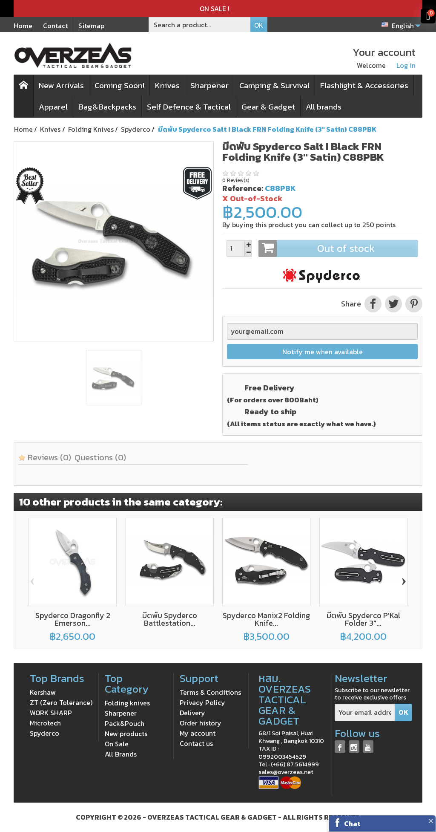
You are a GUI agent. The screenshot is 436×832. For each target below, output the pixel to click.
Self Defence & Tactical (189, 107)
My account (197, 733)
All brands (323, 107)
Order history (200, 723)
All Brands (121, 754)
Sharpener (209, 85)
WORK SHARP (51, 713)
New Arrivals (61, 85)
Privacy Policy (202, 702)
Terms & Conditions (210, 692)
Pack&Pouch (124, 723)
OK (258, 25)
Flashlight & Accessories (364, 85)
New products (126, 733)
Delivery (192, 713)
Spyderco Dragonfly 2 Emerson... (72, 619)
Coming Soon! (119, 85)
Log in (406, 65)
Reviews (44, 457)
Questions (100, 457)
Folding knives (127, 703)
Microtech (45, 723)
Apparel (53, 107)
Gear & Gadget (268, 107)
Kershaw (43, 692)
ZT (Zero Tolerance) (61, 702)
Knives (167, 85)
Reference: (242, 188)
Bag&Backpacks (107, 107)
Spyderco (44, 733)
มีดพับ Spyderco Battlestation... (169, 619)
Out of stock (338, 248)
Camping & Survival (274, 85)
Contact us (196, 743)
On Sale (117, 744)
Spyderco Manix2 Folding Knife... (266, 619)
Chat (352, 823)
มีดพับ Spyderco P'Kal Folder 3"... (363, 619)
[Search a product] (200, 24)
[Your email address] (365, 712)
